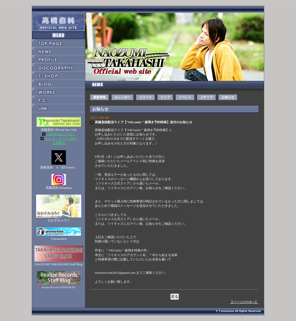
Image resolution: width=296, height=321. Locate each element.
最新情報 (99, 97)
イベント (185, 97)
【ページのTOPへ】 (244, 302)
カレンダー (122, 97)
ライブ (165, 97)
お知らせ (227, 97)
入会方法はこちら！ (61, 134)
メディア (206, 97)
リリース (145, 97)
